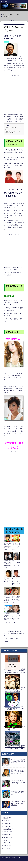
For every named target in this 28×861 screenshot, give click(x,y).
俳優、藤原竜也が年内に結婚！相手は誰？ (7, 580)
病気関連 (6, 845)
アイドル (6, 843)
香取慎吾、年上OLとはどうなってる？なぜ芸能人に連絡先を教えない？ (18, 771)
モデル (5, 840)
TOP (10, 14)
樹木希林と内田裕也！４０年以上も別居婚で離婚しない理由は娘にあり (7, 564)
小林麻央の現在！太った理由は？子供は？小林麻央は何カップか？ (16, 617)
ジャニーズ (6, 820)
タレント (7, 41)
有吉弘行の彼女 (10, 132)
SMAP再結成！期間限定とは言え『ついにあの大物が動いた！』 (18, 793)
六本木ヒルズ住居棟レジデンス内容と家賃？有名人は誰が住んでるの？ (15, 747)
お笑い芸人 (6, 831)
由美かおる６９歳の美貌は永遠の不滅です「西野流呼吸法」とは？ (18, 782)
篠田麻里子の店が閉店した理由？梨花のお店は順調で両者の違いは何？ (15, 670)
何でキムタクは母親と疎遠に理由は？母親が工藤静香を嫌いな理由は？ (18, 761)
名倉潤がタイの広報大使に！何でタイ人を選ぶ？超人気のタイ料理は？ (16, 546)
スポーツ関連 (7, 829)
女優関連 (6, 823)
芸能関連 (6, 818)
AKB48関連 (7, 837)
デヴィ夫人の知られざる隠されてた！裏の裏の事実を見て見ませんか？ (15, 708)
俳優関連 (6, 834)
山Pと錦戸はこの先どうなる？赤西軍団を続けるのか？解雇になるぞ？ (7, 546)
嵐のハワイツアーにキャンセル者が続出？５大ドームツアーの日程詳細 (15, 689)
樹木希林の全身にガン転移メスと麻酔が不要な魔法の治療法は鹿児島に (7, 617)
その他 (5, 848)
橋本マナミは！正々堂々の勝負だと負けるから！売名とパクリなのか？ (16, 564)
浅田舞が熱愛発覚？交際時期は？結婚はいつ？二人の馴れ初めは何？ (16, 599)
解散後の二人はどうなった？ (13, 131)
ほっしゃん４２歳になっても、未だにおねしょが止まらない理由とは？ (16, 581)
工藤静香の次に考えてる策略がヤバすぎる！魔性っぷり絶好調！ (18, 803)
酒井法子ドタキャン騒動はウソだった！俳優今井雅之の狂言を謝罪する (7, 599)
